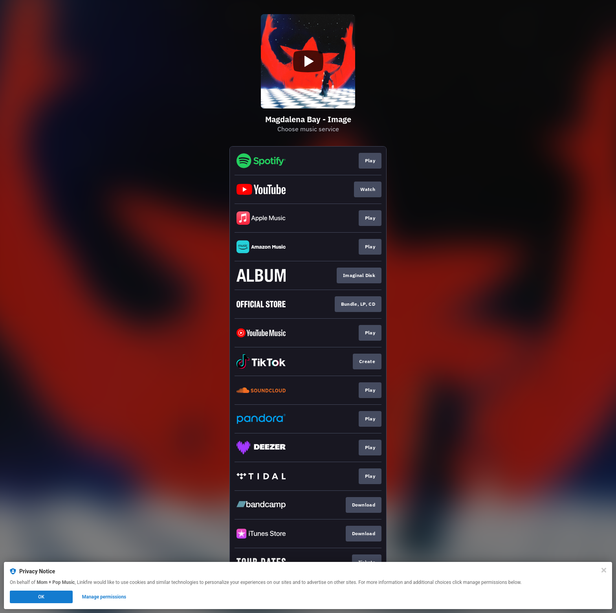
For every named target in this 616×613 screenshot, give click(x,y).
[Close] (604, 570)
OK (41, 597)
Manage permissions (104, 597)
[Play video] (308, 61)
